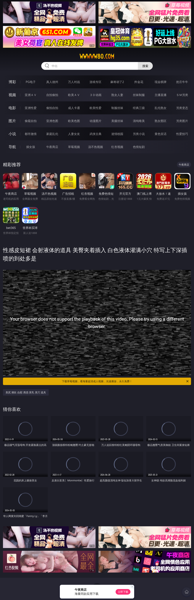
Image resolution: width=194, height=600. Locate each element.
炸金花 (138, 82)
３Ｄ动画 (95, 95)
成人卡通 (74, 108)
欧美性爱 (95, 108)
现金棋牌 (160, 82)
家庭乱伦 (52, 134)
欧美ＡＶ (74, 95)
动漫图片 (95, 121)
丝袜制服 (139, 95)
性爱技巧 (182, 134)
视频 (12, 94)
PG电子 (30, 82)
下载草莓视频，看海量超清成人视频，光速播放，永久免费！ (125, 381)
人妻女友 (74, 134)
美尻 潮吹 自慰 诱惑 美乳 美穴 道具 (26, 392)
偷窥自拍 (31, 121)
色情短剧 (139, 147)
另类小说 (139, 134)
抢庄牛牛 (182, 82)
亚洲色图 (52, 121)
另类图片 (182, 121)
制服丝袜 (117, 108)
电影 (12, 107)
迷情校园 (117, 134)
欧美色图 (74, 121)
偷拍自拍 (52, 108)
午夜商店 (52, 147)
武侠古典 (95, 134)
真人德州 (52, 82)
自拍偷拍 (52, 95)
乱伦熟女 (160, 108)
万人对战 (74, 82)
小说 (12, 133)
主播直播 (160, 95)
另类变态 (182, 108)
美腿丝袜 (117, 121)
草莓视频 (74, 147)
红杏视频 (117, 147)
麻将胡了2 (117, 82)
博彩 (12, 81)
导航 (12, 146)
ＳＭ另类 (182, 95)
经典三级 (139, 108)
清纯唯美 (139, 121)
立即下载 (123, 592)
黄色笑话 (160, 134)
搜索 (145, 66)
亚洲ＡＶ (31, 95)
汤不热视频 (95, 147)
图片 (12, 120)
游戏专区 (95, 82)
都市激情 (31, 134)
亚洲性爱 (31, 108)
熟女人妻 (117, 95)
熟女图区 (160, 121)
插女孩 (30, 147)
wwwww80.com (97, 56)
